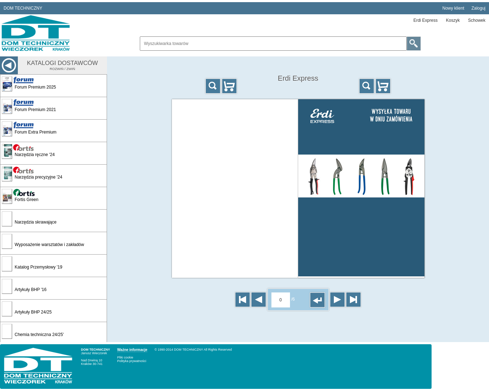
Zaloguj (478, 8)
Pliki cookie (125, 357)
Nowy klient (453, 8)
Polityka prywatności (132, 361)
